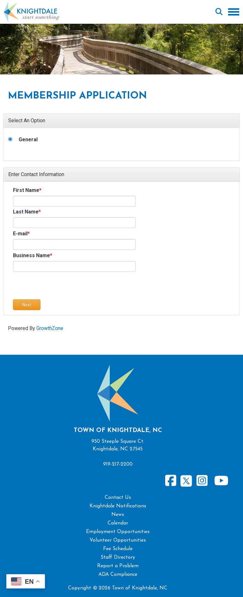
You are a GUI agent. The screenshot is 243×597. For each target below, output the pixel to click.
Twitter (186, 480)
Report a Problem (118, 565)
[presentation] (61, 287)
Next (26, 304)
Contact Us (118, 497)
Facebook (171, 481)
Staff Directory (118, 557)
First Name (26, 190)
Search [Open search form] (219, 12)
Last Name (26, 212)
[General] (10, 139)
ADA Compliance (117, 574)
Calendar (118, 523)
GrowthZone (49, 328)
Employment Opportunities (118, 531)
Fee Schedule (118, 548)
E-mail (20, 234)
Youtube (221, 481)
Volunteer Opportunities (118, 540)
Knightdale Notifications (118, 506)
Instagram (202, 481)
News (117, 514)
